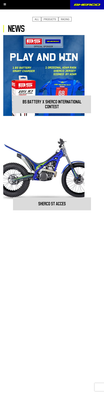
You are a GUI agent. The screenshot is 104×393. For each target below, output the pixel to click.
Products (50, 19)
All (37, 19)
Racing (65, 19)
